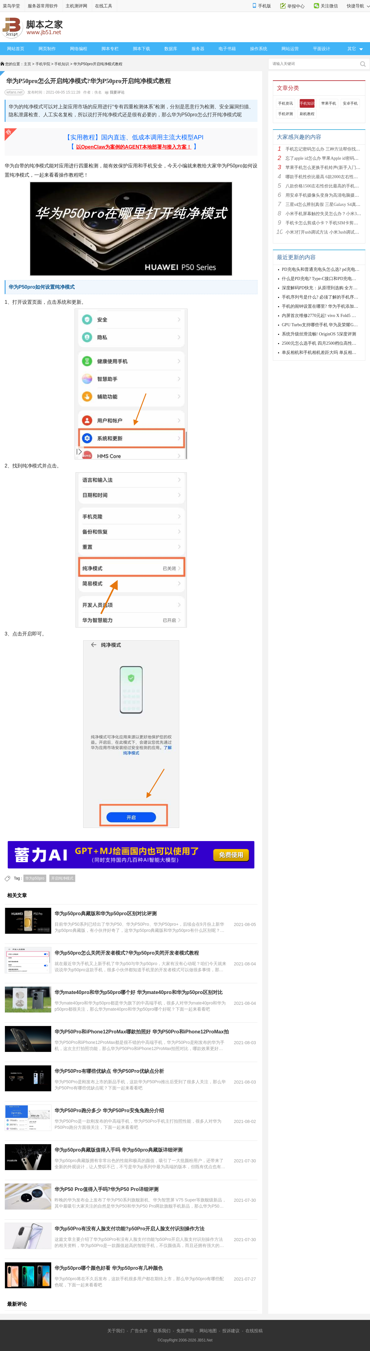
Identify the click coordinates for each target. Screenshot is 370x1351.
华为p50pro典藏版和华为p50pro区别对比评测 (106, 913)
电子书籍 (227, 48)
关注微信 (329, 5)
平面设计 (321, 48)
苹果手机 (328, 103)
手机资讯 (285, 103)
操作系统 (258, 48)
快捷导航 (358, 5)
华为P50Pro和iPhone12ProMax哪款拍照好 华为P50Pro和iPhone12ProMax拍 (142, 1031)
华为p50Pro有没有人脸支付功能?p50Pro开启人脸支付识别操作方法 (129, 1228)
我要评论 (114, 92)
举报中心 (296, 6)
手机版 (264, 5)
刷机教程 (307, 114)
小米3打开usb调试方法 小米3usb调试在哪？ (327, 232)
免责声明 (185, 1330)
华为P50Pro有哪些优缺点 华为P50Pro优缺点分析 (109, 1071)
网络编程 (78, 48)
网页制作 (47, 48)
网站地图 (208, 1330)
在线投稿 (254, 1330)
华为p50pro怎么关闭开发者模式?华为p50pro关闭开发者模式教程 (127, 953)
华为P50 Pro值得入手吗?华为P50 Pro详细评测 (106, 1189)
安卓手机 (350, 103)
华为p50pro (34, 878)
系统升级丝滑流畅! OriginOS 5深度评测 (319, 334)
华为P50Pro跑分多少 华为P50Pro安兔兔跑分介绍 (109, 1110)
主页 (27, 64)
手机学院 (42, 64)
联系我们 (162, 1330)
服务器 (197, 48)
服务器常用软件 (43, 5)
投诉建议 (231, 1330)
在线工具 (103, 5)
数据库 (170, 48)
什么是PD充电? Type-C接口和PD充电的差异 (323, 278)
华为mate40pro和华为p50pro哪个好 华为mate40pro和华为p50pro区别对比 (139, 992)
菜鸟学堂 (11, 5)
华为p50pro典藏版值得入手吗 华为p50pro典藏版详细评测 (119, 1150)
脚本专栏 (110, 48)
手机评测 (285, 114)
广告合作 (139, 1330)
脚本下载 (141, 48)
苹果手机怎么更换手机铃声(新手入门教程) (326, 167)
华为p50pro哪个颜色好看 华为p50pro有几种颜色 (109, 1268)
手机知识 (61, 64)
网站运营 (290, 48)
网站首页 (15, 48)
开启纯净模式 (62, 878)
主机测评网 (76, 5)
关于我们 (116, 1330)
